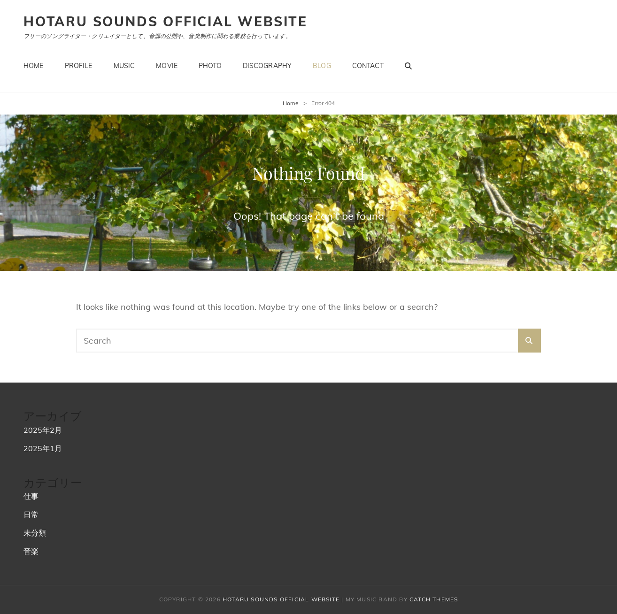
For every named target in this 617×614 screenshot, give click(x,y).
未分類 (34, 532)
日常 (31, 514)
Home (33, 65)
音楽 (31, 551)
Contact (368, 65)
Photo (210, 65)
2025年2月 (42, 430)
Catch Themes (433, 599)
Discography (267, 65)
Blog (322, 65)
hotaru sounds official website (165, 21)
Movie (166, 65)
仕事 (31, 496)
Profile (79, 65)
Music (124, 65)
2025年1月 (42, 448)
